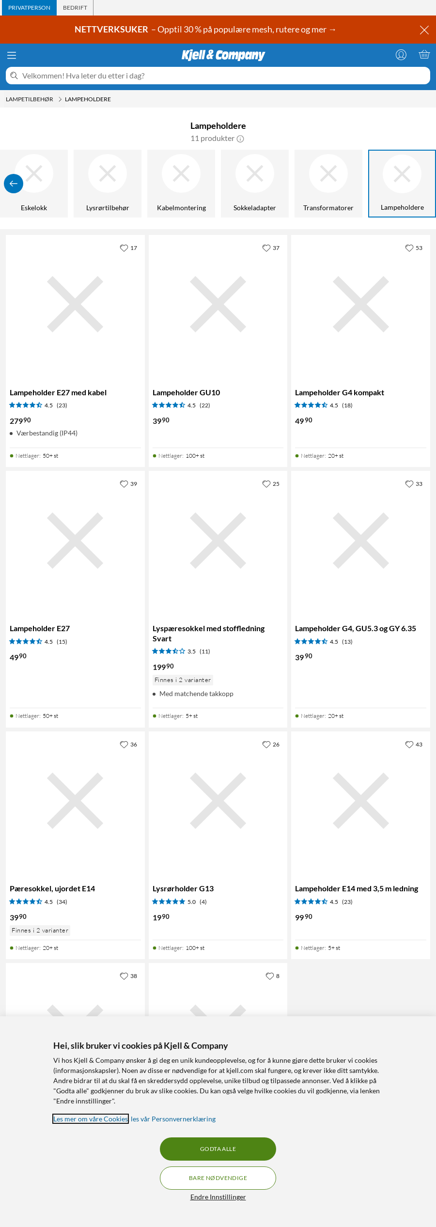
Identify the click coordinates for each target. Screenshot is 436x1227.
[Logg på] (401, 54)
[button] (240, 138)
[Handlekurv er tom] (424, 54)
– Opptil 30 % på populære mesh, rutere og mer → (206, 29)
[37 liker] (271, 247)
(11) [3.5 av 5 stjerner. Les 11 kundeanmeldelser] (205, 651)
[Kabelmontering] (181, 183)
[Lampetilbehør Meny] (60, 99)
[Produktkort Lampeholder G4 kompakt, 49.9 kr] (360, 304)
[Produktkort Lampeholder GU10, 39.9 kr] (218, 304)
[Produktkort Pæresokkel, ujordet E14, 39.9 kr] (75, 800)
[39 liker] (128, 483)
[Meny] (11, 55)
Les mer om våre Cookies (90, 1119)
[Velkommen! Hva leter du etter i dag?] (224, 75)
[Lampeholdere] (402, 184)
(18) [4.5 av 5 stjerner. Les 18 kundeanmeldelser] (347, 405)
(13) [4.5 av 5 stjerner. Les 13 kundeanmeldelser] (347, 641)
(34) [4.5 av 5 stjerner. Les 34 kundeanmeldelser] (62, 901)
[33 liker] (413, 483)
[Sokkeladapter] (254, 183)
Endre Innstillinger (218, 1197)
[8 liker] (272, 975)
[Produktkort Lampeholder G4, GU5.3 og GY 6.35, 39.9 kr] (360, 540)
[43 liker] (413, 744)
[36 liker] (128, 744)
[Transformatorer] (328, 183)
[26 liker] (271, 744)
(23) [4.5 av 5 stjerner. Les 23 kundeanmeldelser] (62, 405)
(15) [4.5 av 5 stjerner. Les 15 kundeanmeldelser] (62, 641)
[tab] (29, 8)
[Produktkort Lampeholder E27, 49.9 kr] (75, 540)
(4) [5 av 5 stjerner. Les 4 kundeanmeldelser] (203, 901)
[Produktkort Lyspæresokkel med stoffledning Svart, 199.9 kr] (218, 540)
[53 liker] (413, 247)
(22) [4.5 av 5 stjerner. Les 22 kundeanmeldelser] (205, 405)
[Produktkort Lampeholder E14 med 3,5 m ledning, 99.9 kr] (360, 800)
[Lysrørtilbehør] (107, 183)
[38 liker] (128, 975)
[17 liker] (128, 247)
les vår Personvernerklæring (173, 1119)
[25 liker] (271, 483)
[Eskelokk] (33, 183)
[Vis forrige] (13, 183)
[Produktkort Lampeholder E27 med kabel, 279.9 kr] (75, 304)
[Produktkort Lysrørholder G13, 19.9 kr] (218, 800)
